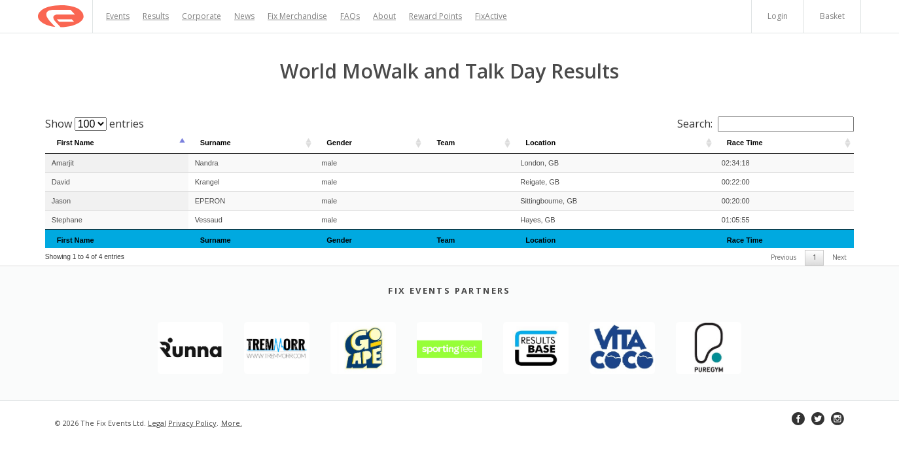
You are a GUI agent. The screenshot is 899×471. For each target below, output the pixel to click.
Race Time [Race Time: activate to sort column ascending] (745, 143)
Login (777, 16)
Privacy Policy (192, 423)
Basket (832, 16)
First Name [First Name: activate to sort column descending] (75, 143)
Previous (783, 257)
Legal (157, 423)
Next (839, 257)
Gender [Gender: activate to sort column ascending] (339, 143)
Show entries (94, 123)
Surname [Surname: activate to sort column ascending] (215, 143)
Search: (765, 123)
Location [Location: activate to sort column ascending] (540, 143)
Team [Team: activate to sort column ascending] (445, 143)
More (230, 423)
